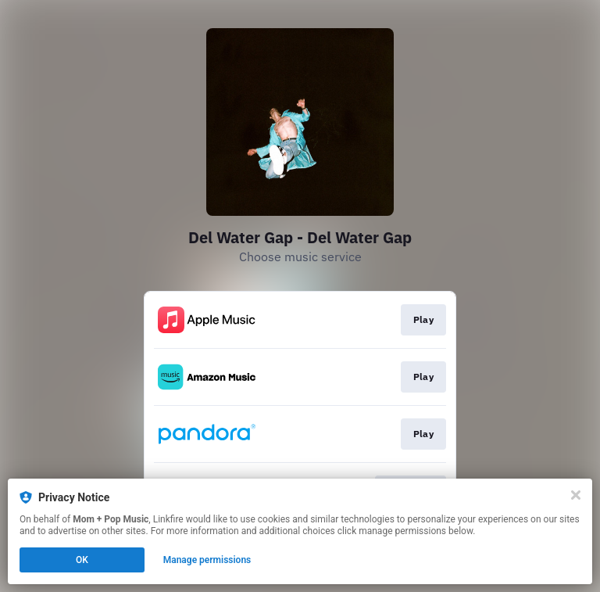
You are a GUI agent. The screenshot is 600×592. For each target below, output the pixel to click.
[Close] (575, 495)
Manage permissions (207, 559)
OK (82, 559)
